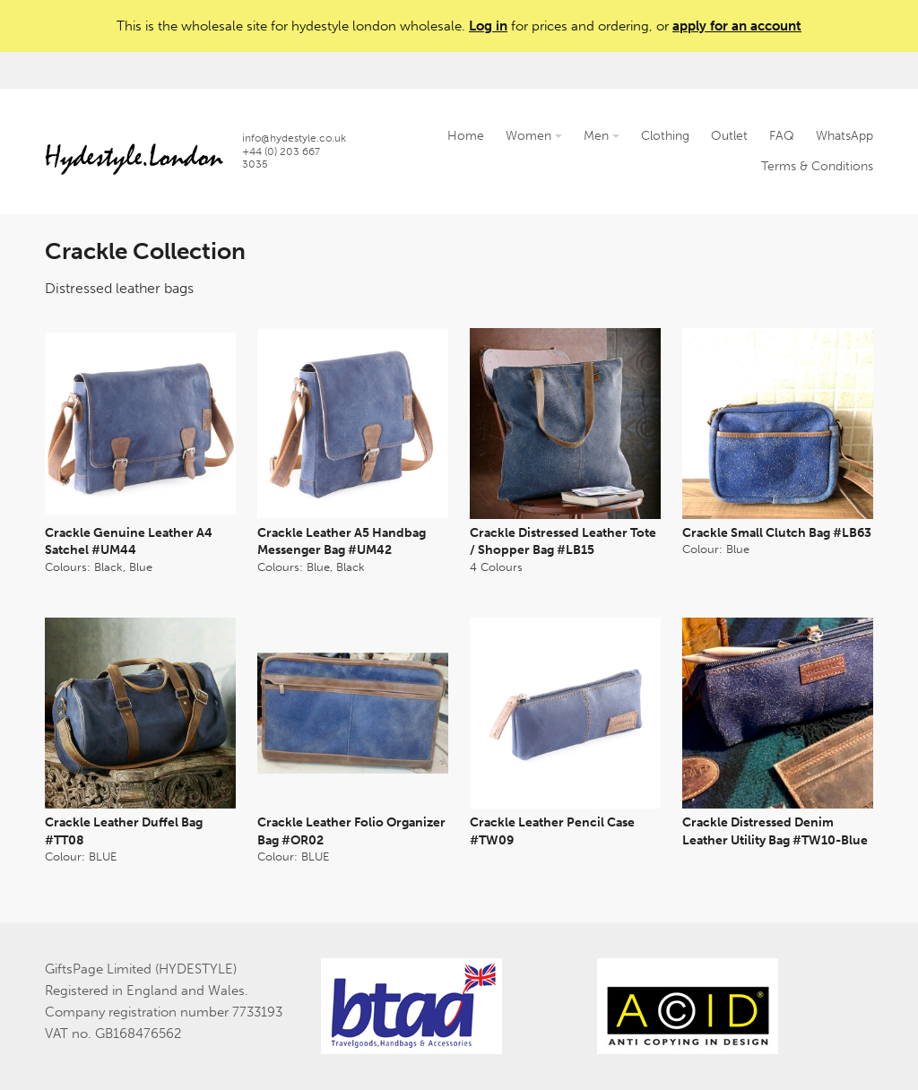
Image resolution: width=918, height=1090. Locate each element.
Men (601, 135)
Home (465, 135)
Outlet (729, 135)
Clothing (665, 135)
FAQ (781, 135)
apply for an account (736, 26)
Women (534, 135)
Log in (488, 26)
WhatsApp (844, 135)
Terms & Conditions (817, 166)
